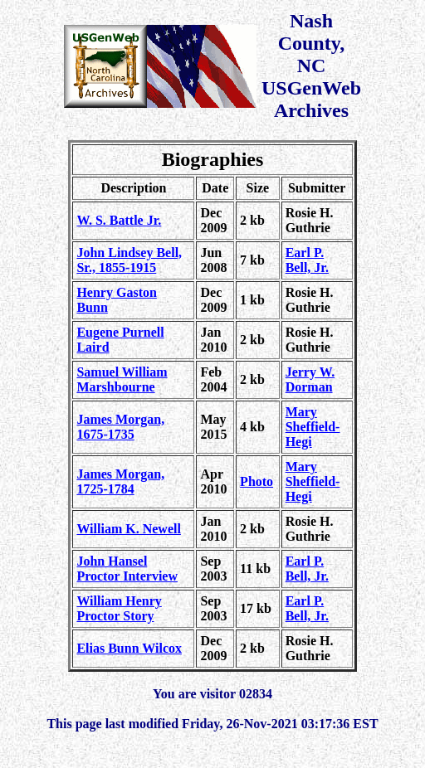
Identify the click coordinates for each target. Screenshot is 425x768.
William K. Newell (128, 529)
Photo (256, 481)
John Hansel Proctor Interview (127, 568)
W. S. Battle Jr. (118, 220)
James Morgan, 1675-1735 (120, 426)
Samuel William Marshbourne (121, 379)
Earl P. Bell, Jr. (307, 260)
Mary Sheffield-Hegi (313, 427)
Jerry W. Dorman (310, 379)
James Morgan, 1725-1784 (120, 481)
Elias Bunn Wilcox (129, 648)
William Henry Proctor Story (118, 608)
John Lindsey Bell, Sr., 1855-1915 (129, 260)
